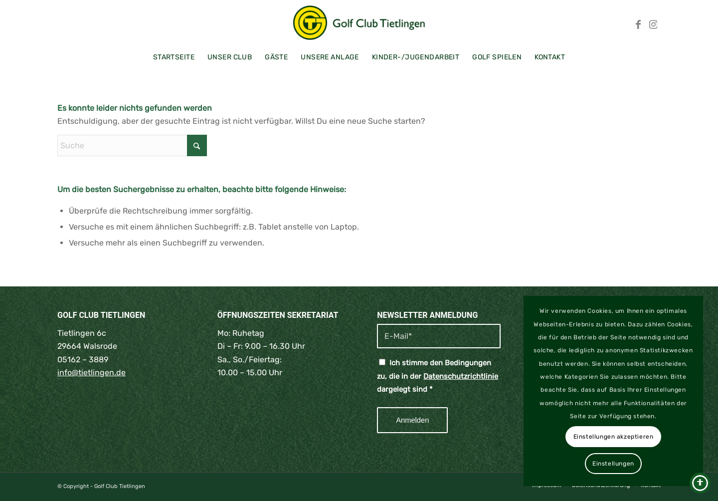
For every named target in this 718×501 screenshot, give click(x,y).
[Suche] (132, 145)
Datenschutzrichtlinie (460, 376)
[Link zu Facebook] (638, 22)
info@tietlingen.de (91, 372)
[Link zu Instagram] (653, 22)
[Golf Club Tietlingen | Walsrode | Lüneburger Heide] (359, 22)
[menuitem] (174, 57)
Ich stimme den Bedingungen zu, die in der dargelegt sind (437, 376)
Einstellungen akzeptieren (613, 436)
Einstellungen (613, 463)
